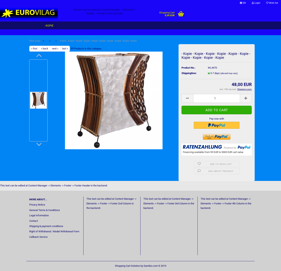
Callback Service (38, 236)
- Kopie (48, 25)
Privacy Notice (37, 204)
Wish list (272, 3)
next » (55, 48)
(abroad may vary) (229, 73)
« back (44, 48)
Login (256, 3)
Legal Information (39, 215)
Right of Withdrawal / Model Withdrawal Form (54, 231)
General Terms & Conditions (44, 210)
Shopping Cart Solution (127, 265)
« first (34, 48)
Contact (33, 220)
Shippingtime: (189, 73)
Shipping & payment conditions (46, 226)
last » (65, 48)
